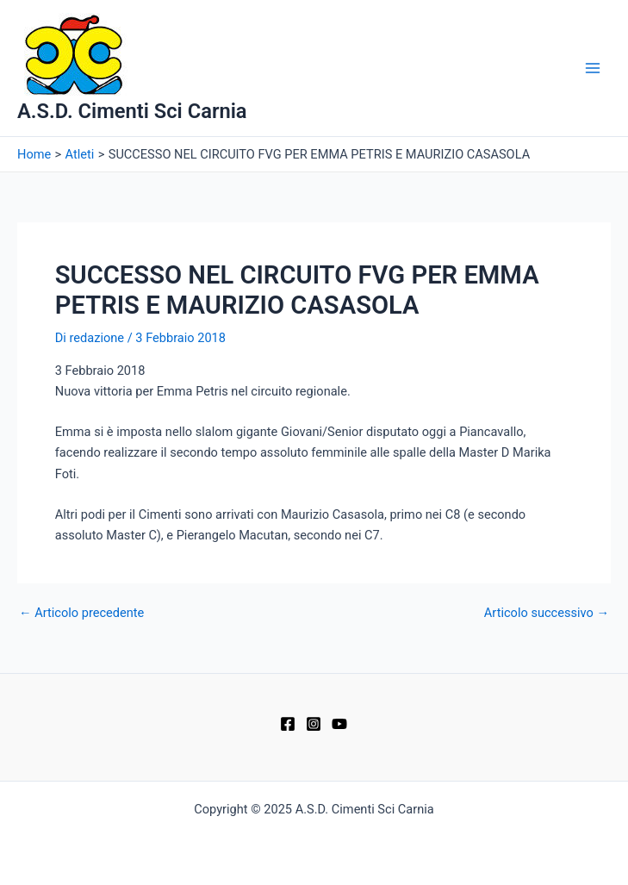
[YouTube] (339, 724)
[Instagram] (313, 724)
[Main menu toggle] (593, 68)
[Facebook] (287, 724)
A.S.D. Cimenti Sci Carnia (132, 111)
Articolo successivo (546, 613)
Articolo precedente (81, 613)
